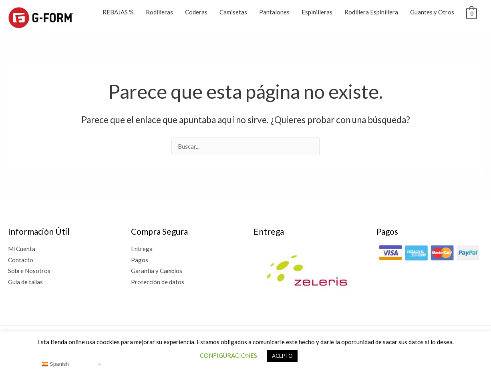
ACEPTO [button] (282, 356)
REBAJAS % (118, 12)
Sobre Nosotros (29, 271)
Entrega (142, 248)
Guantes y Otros (432, 12)
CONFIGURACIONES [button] (228, 355)
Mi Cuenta (22, 248)
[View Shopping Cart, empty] (471, 12)
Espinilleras (317, 12)
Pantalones (274, 12)
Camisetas (233, 12)
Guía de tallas (26, 282)
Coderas (196, 12)
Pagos (139, 259)
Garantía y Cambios (157, 271)
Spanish (55, 364)
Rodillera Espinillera (371, 12)
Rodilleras (159, 12)
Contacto (20, 259)
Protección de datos (158, 282)
